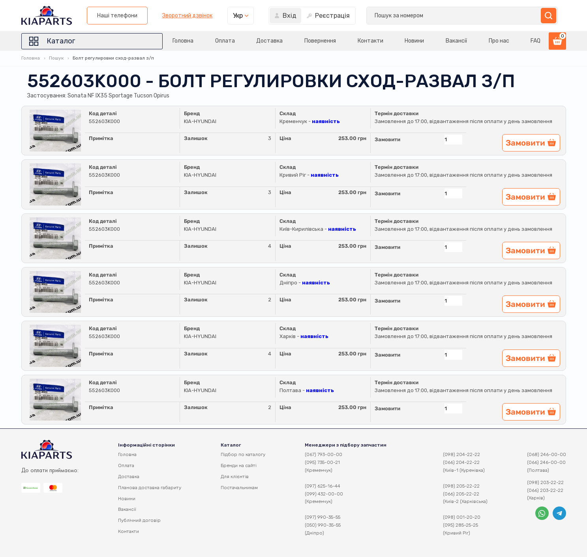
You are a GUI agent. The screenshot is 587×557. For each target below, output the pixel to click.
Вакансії (451, 40)
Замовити (387, 139)
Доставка (254, 40)
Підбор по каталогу (243, 454)
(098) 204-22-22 (461, 454)
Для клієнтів (235, 476)
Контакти (360, 40)
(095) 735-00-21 (322, 462)
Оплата (207, 40)
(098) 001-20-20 (461, 517)
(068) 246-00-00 (546, 454)
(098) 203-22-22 (545, 482)
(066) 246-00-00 (546, 462)
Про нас (496, 40)
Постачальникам (239, 487)
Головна (162, 40)
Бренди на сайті (239, 465)
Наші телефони (323, 15)
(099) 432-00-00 (324, 494)
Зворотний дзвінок (394, 16)
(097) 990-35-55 (322, 517)
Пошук (56, 58)
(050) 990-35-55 (323, 525)
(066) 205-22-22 (461, 494)
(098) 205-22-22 (461, 486)
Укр (444, 15)
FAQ (536, 40)
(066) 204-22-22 (461, 462)
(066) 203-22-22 (545, 490)
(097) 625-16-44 (322, 486)
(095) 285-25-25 (460, 525)
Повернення (307, 40)
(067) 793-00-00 (323, 454)
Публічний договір (139, 520)
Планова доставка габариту (149, 487)
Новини (406, 40)
